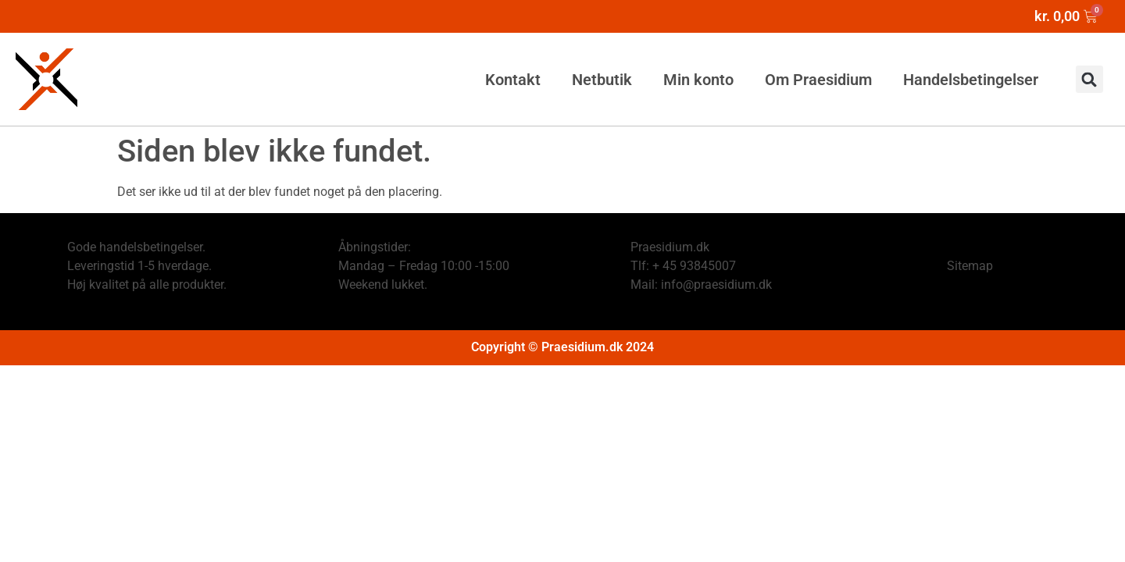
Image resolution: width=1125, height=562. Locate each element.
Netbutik (602, 79)
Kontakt (513, 79)
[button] (1089, 79)
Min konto (698, 79)
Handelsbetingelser (970, 79)
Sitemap (970, 265)
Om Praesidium (818, 79)
